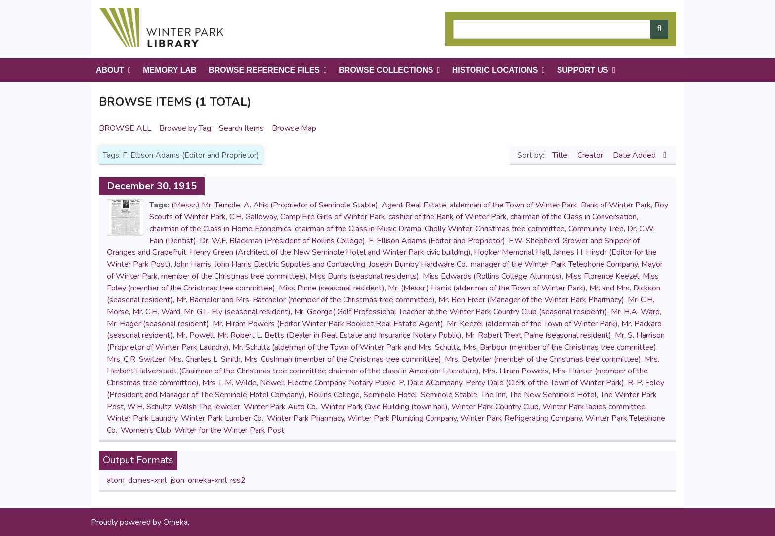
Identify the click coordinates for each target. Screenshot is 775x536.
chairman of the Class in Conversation (573, 216)
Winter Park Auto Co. (280, 406)
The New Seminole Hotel (553, 394)
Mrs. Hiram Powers (515, 371)
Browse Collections (386, 70)
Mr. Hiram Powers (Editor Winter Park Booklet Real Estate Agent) (328, 323)
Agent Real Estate (414, 205)
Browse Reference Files (264, 70)
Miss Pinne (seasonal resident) (332, 288)
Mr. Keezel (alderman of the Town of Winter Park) (532, 323)
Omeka (175, 522)
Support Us (582, 70)
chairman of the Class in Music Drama (358, 228)
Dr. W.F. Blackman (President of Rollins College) (282, 240)
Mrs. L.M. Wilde (229, 382)
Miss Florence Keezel (602, 276)
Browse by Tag (185, 128)
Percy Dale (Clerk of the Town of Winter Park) (545, 382)
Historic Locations (495, 70)
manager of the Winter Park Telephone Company (554, 264)
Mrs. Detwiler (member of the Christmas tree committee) (543, 359)
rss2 (238, 480)
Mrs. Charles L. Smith (205, 359)
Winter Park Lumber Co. (222, 418)
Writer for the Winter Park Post (229, 430)
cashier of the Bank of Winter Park (447, 216)
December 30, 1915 (152, 186)
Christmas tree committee (520, 228)
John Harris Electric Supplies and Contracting (290, 264)
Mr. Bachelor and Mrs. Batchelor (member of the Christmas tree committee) (305, 299)
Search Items (241, 128)
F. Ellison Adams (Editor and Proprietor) (437, 240)
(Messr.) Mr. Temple (206, 205)
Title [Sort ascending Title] (560, 155)
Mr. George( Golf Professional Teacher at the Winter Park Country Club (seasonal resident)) (450, 311)
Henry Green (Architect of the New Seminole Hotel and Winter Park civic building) (330, 252)
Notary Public (372, 382)
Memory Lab (169, 70)
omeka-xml (207, 480)
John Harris (192, 264)
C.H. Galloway (253, 216)
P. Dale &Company (430, 382)
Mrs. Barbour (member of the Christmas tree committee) (559, 347)
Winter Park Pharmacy (305, 418)
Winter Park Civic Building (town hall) (384, 406)
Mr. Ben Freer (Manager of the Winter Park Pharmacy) (531, 299)
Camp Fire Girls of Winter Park (332, 216)
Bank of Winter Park (616, 205)
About (110, 70)
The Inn (493, 394)
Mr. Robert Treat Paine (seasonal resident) (538, 335)
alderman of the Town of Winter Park (513, 205)
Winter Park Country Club (495, 406)
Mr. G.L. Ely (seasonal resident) (237, 311)
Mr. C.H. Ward (156, 311)
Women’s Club (146, 430)
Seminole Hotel (390, 394)
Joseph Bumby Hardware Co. (418, 264)
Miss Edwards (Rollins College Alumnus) (492, 276)
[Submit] (659, 29)
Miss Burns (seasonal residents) (364, 276)
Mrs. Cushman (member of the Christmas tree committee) (342, 359)
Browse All (125, 128)
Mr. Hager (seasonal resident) (158, 323)
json (177, 480)
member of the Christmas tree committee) (233, 276)
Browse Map (294, 128)
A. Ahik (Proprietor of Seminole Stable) (311, 205)
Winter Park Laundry (142, 418)
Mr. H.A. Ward (635, 311)
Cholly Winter (448, 228)
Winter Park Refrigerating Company (521, 418)
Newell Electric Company (302, 382)
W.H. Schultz (149, 406)
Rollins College (334, 394)
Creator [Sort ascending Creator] (591, 155)
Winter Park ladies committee (594, 406)
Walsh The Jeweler (207, 406)
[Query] (560, 29)
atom (116, 480)
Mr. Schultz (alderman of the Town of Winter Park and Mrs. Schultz (346, 347)
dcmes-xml (147, 480)
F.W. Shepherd (534, 240)
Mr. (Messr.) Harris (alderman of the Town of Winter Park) (487, 288)
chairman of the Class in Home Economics (220, 228)
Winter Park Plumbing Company (402, 418)
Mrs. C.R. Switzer (136, 359)
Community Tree (596, 228)
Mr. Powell (195, 335)
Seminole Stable (449, 394)
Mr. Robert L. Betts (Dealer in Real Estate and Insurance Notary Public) (339, 335)
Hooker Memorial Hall (512, 252)
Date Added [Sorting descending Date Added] (635, 155)
